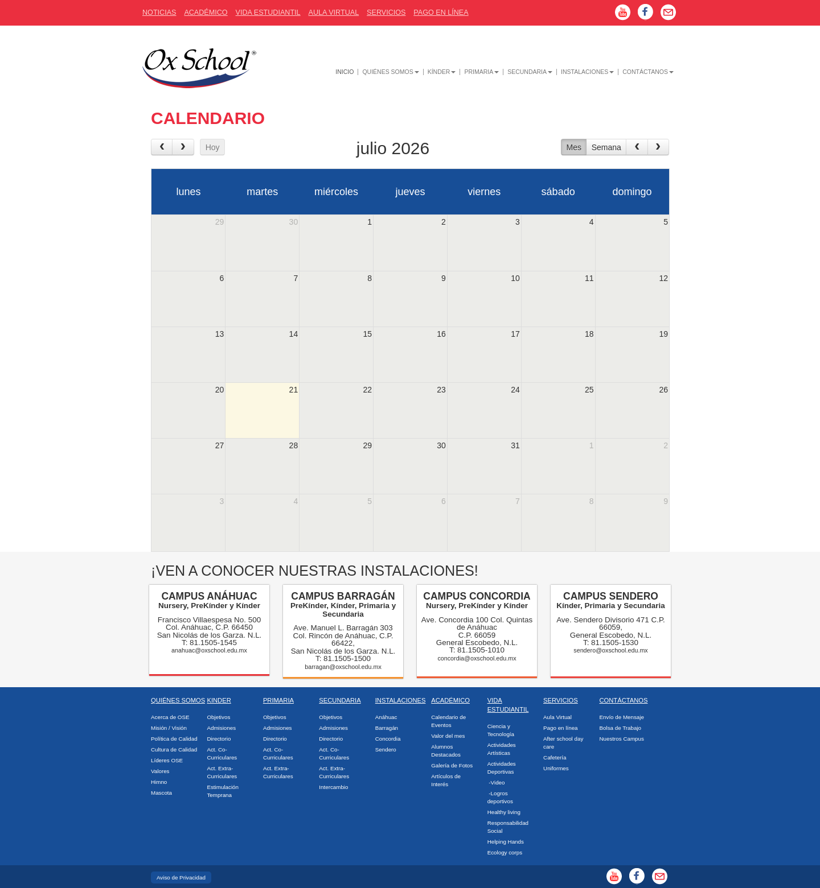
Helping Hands (505, 842)
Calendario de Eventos (448, 721)
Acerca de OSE (170, 717)
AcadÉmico (205, 12)
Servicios (386, 12)
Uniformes (556, 768)
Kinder (219, 700)
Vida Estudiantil (268, 12)
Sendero (385, 749)
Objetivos (218, 717)
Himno (159, 782)
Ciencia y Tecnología (500, 730)
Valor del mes (448, 736)
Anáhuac (386, 717)
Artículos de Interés (446, 780)
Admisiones (221, 728)
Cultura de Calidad (174, 749)
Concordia (388, 739)
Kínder (442, 72)
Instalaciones (587, 72)
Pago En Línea (440, 12)
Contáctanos (648, 72)
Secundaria (529, 72)
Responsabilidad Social (507, 827)
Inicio (344, 72)
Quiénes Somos (390, 72)
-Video (496, 782)
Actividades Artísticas (501, 749)
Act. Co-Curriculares (222, 753)
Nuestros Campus (622, 739)
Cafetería (554, 757)
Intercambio (333, 787)
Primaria (481, 72)
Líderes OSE (167, 760)
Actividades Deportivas (501, 768)
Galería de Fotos (452, 765)
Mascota (161, 793)
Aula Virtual (334, 12)
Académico (450, 700)
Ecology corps (505, 852)
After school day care (563, 743)
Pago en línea (560, 728)
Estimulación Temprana (223, 791)
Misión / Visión (169, 728)
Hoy (213, 147)
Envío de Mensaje (622, 717)
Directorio (219, 739)
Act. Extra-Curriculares (222, 772)
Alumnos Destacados (446, 751)
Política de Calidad (174, 739)
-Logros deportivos (500, 797)
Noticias (159, 12)
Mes (573, 147)
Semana (606, 147)
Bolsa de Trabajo (621, 728)
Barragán (386, 728)
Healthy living (503, 812)
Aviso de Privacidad (181, 877)
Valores (160, 771)
